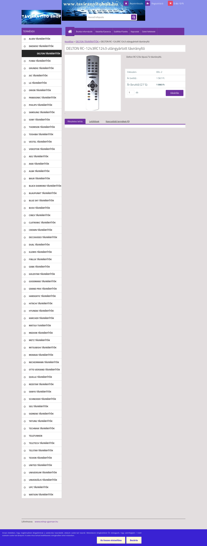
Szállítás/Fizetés (121, 31)
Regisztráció (157, 3)
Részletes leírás (75, 121)
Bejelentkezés (136, 3)
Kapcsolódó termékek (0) (118, 121)
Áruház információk (84, 31)
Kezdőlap (69, 41)
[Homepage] (71, 31)
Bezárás (134, 540)
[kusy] (130, 92)
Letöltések (94, 121)
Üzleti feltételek (148, 31)
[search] (133, 17)
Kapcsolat (135, 31)
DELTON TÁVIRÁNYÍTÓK (87, 41)
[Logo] (41, 17)
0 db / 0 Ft (179, 3)
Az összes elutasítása (111, 540)
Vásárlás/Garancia (103, 31)
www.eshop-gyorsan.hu (46, 521)
